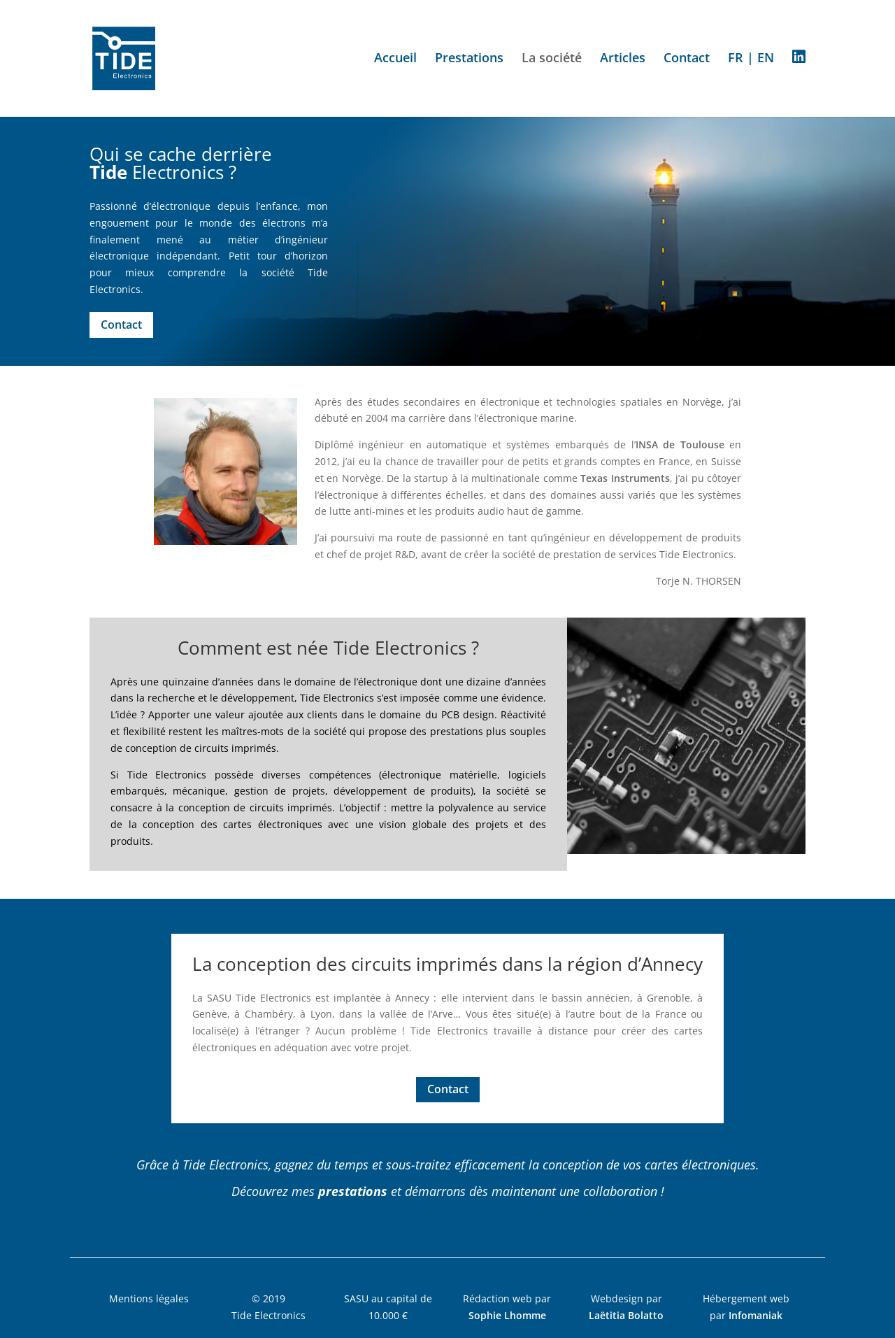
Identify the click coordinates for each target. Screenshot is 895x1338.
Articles (622, 59)
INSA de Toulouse (680, 444)
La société (552, 59)
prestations (352, 1191)
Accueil (395, 59)
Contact (687, 59)
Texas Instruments (624, 478)
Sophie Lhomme (507, 1315)
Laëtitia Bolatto (626, 1315)
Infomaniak (755, 1315)
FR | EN (751, 59)
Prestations (469, 59)
